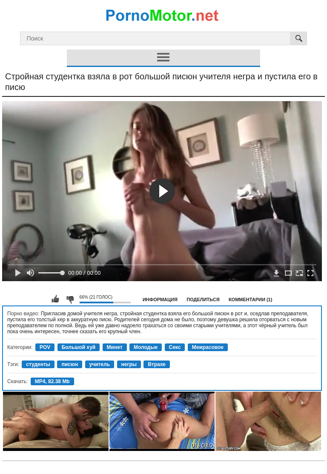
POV (45, 347)
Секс (175, 347)
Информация (160, 299)
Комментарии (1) (250, 299)
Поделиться (202, 299)
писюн (69, 364)
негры (129, 364)
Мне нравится (55, 299)
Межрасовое (208, 347)
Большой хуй (79, 347)
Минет (115, 347)
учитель (99, 364)
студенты (38, 364)
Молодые (146, 347)
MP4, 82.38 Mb (52, 381)
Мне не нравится (70, 299)
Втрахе (156, 364)
